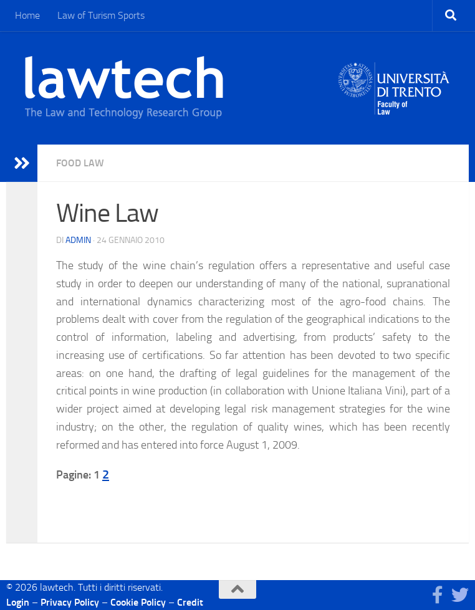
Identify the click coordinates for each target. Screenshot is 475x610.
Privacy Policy (70, 602)
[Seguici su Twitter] (460, 595)
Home (27, 15)
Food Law (80, 163)
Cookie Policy (138, 602)
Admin (78, 240)
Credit (190, 602)
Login (17, 602)
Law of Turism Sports (101, 15)
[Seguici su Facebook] (437, 595)
